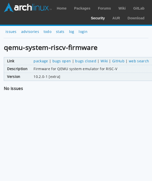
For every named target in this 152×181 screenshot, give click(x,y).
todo (47, 31)
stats (60, 31)
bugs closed (85, 61)
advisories (30, 31)
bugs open (61, 61)
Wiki (122, 8)
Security (98, 18)
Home (62, 8)
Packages (82, 8)
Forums (104, 8)
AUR (116, 18)
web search (139, 61)
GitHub (118, 61)
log (71, 31)
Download (136, 18)
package (41, 61)
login (83, 31)
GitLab (138, 8)
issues (11, 31)
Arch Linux (28, 8)
